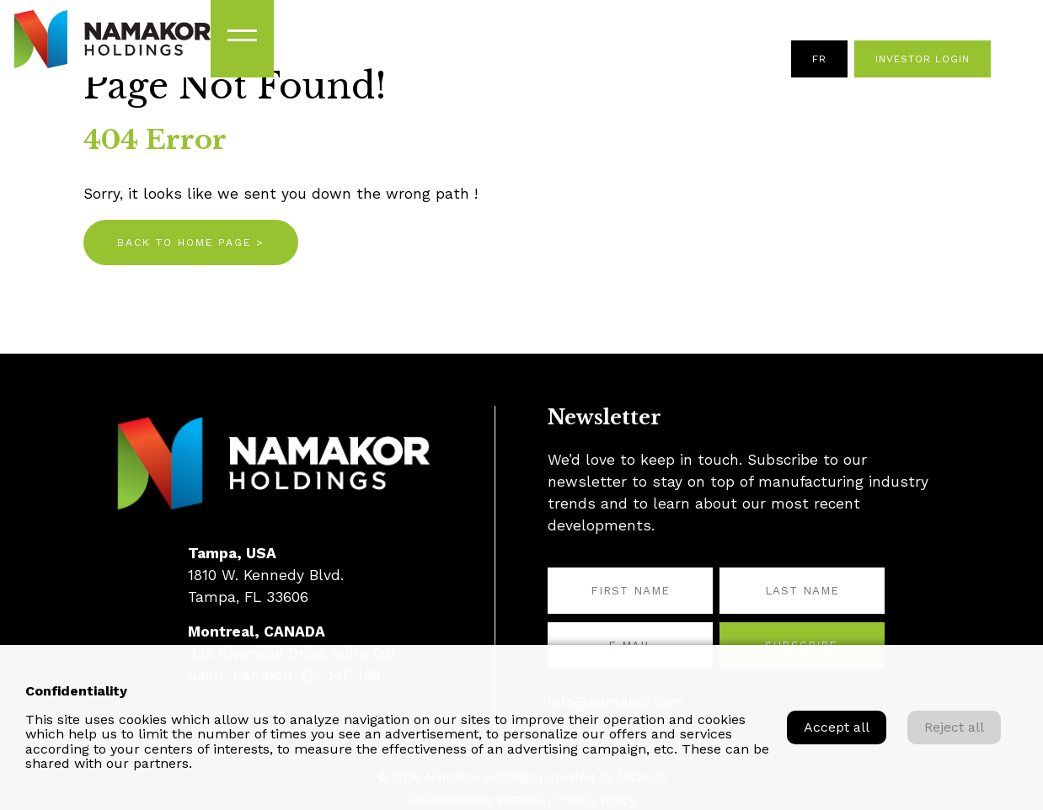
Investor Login (922, 59)
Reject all (954, 727)
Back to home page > (191, 242)
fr (819, 59)
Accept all (836, 727)
